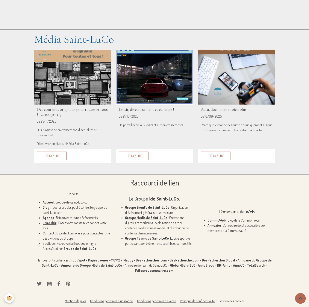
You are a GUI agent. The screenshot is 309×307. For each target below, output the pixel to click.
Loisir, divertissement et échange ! (146, 109)
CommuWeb (217, 220)
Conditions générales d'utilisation (111, 301)
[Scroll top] (300, 298)
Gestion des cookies (231, 301)
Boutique (49, 243)
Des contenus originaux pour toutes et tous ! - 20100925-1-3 (72, 112)
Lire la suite (52, 156)
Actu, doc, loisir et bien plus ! (224, 109)
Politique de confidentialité (197, 301)
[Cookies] (9, 298)
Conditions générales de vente (156, 301)
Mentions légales (75, 301)
